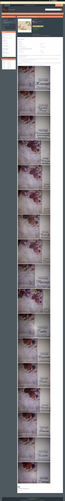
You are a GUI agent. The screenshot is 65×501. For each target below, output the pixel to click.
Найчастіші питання (23, 13)
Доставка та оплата (6, 25)
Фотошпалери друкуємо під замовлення (8, 22)
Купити (38, 26)
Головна (4, 13)
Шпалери (8, 13)
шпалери (43, 62)
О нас (17, 13)
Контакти (13, 13)
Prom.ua (37, 498)
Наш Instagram (31, 13)
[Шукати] (61, 10)
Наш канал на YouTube (39, 13)
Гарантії (58, 13)
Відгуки (4, 28)
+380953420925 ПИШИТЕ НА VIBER (50, 13)
